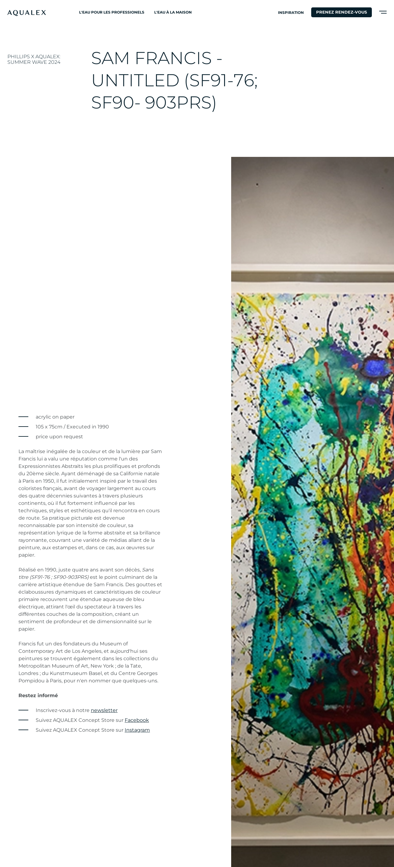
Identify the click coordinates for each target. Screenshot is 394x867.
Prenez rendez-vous (341, 12)
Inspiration (291, 12)
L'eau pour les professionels (111, 12)
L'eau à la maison (173, 12)
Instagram (137, 730)
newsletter (104, 710)
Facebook (137, 720)
